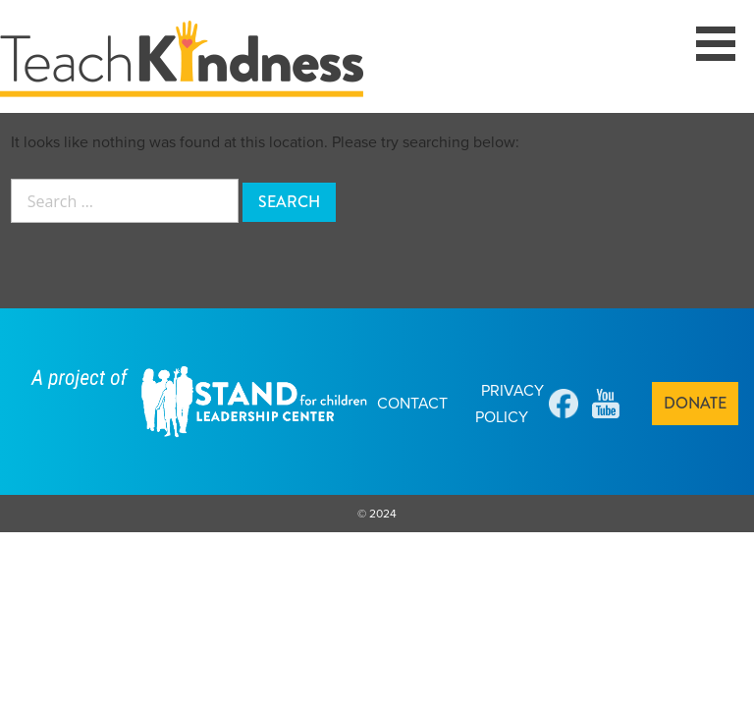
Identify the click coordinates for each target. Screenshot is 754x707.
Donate (695, 403)
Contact (412, 403)
